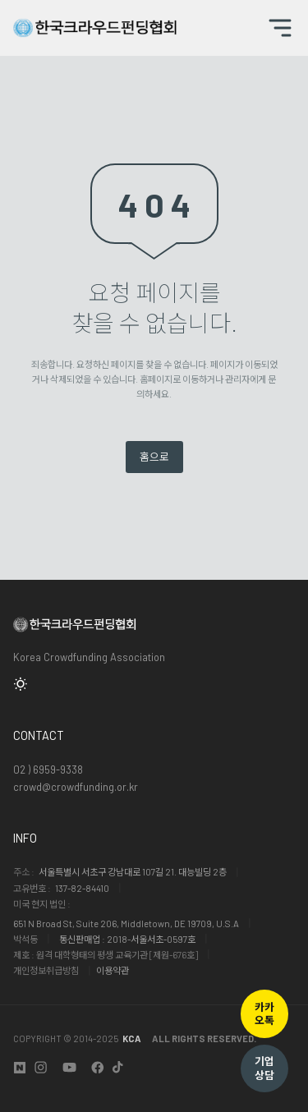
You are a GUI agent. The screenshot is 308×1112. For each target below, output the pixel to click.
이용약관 (112, 970)
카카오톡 (264, 1013)
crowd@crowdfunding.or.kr (75, 786)
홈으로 (154, 456)
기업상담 (264, 1068)
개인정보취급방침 (46, 970)
